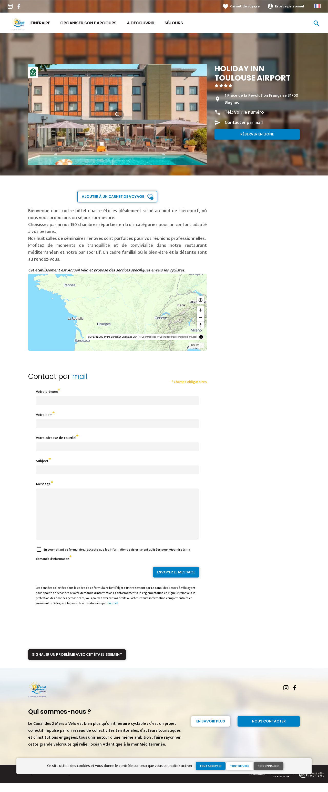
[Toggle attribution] (201, 337)
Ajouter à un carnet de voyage (113, 196)
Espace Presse (38, 782)
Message (43, 484)
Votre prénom (47, 392)
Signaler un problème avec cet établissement (77, 663)
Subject (42, 461)
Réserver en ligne (257, 134)
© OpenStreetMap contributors (172, 337)
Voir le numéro (249, 112)
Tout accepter (211, 766)
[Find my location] (200, 300)
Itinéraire (39, 23)
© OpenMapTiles (147, 337)
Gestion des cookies (92, 782)
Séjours (174, 23)
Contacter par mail (244, 122)
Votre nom (44, 415)
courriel (113, 612)
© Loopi (193, 337)
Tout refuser (239, 766)
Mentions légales (63, 782)
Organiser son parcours (88, 23)
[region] (117, 312)
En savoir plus (210, 730)
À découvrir (140, 23)
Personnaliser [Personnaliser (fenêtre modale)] (269, 766)
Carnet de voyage (245, 6)
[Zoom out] (200, 317)
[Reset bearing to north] (200, 325)
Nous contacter (269, 730)
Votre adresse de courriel (56, 438)
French (317, 6)
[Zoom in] (200, 310)
